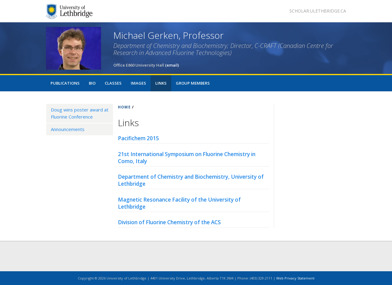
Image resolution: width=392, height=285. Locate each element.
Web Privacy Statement (295, 278)
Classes (113, 83)
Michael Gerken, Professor (168, 35)
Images (138, 83)
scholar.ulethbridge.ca (317, 11)
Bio (92, 83)
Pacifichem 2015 (138, 138)
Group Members (193, 83)
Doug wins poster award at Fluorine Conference (79, 113)
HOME (124, 107)
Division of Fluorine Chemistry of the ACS (169, 222)
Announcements (68, 129)
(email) (172, 65)
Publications (65, 83)
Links (161, 83)
